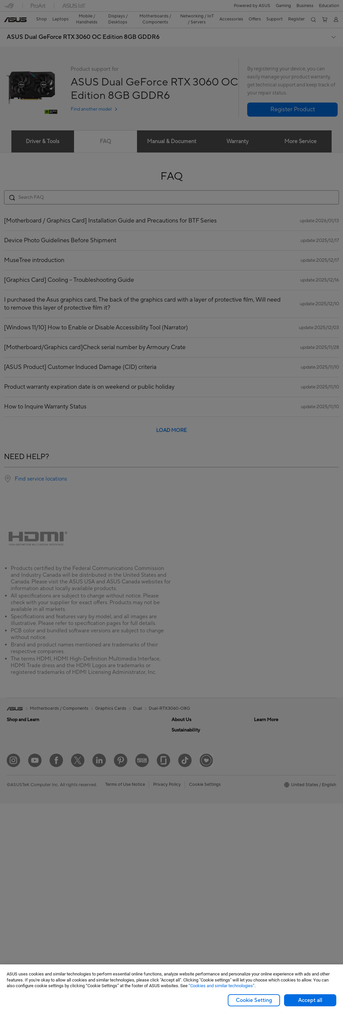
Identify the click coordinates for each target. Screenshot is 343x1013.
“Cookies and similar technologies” (222, 985)
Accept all (310, 1000)
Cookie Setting (254, 1000)
